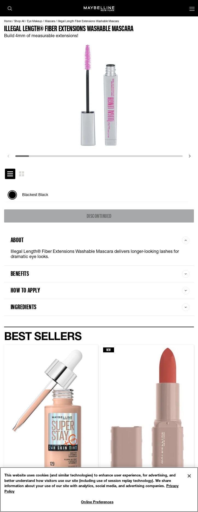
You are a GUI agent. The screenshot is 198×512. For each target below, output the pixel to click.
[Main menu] (192, 9)
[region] (99, 489)
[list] (99, 195)
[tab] (10, 174)
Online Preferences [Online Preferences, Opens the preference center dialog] (97, 502)
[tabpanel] (99, 195)
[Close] (189, 476)
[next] (189, 156)
